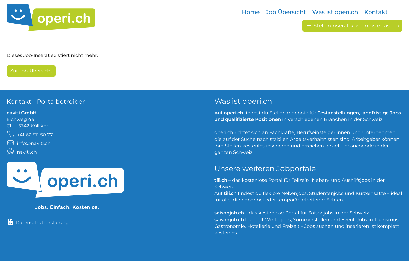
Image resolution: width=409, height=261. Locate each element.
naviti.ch (27, 152)
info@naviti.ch (34, 143)
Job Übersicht (286, 12)
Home (251, 12)
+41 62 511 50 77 (35, 135)
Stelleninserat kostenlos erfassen (352, 25)
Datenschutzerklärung (42, 222)
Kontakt (376, 12)
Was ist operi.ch (335, 12)
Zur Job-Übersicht (31, 71)
